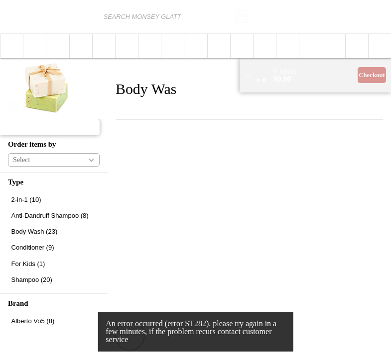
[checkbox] (54, 199)
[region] (315, 75)
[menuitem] (11, 46)
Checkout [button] (372, 75)
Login (377, 16)
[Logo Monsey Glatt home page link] (38, 16)
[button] (269, 17)
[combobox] (151, 16)
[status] (285, 71)
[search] (197, 16)
